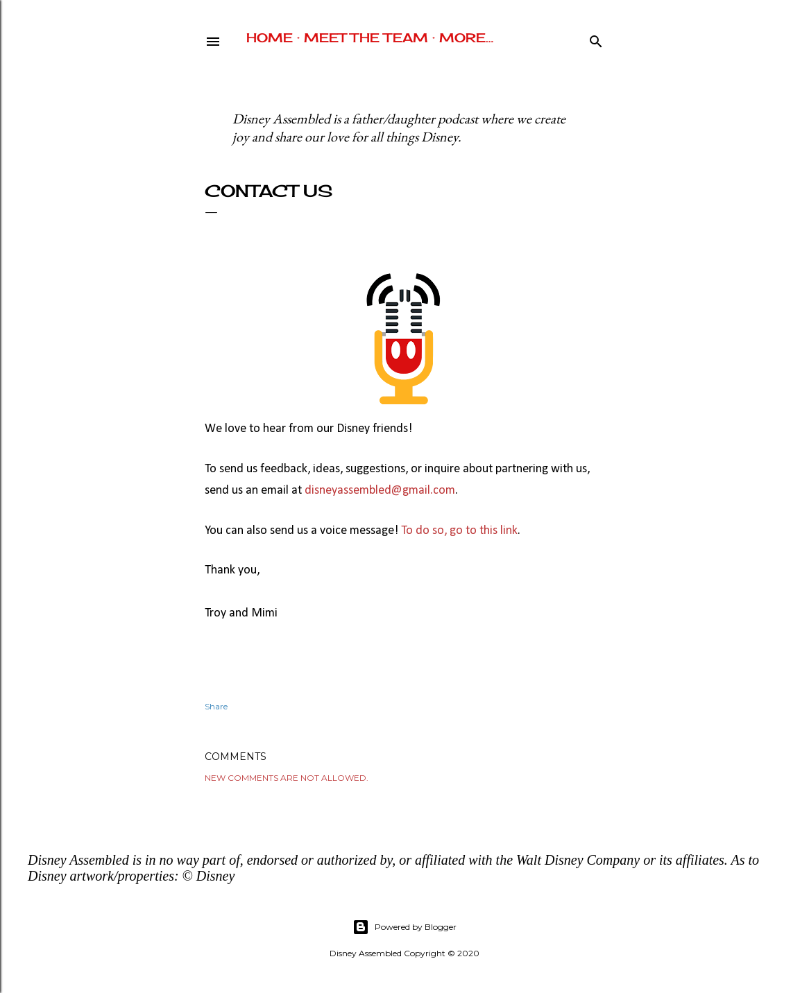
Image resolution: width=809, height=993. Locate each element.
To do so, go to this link (459, 530)
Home (269, 37)
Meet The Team (366, 37)
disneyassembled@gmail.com (380, 490)
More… (466, 37)
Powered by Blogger (404, 927)
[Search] (596, 38)
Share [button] (216, 706)
